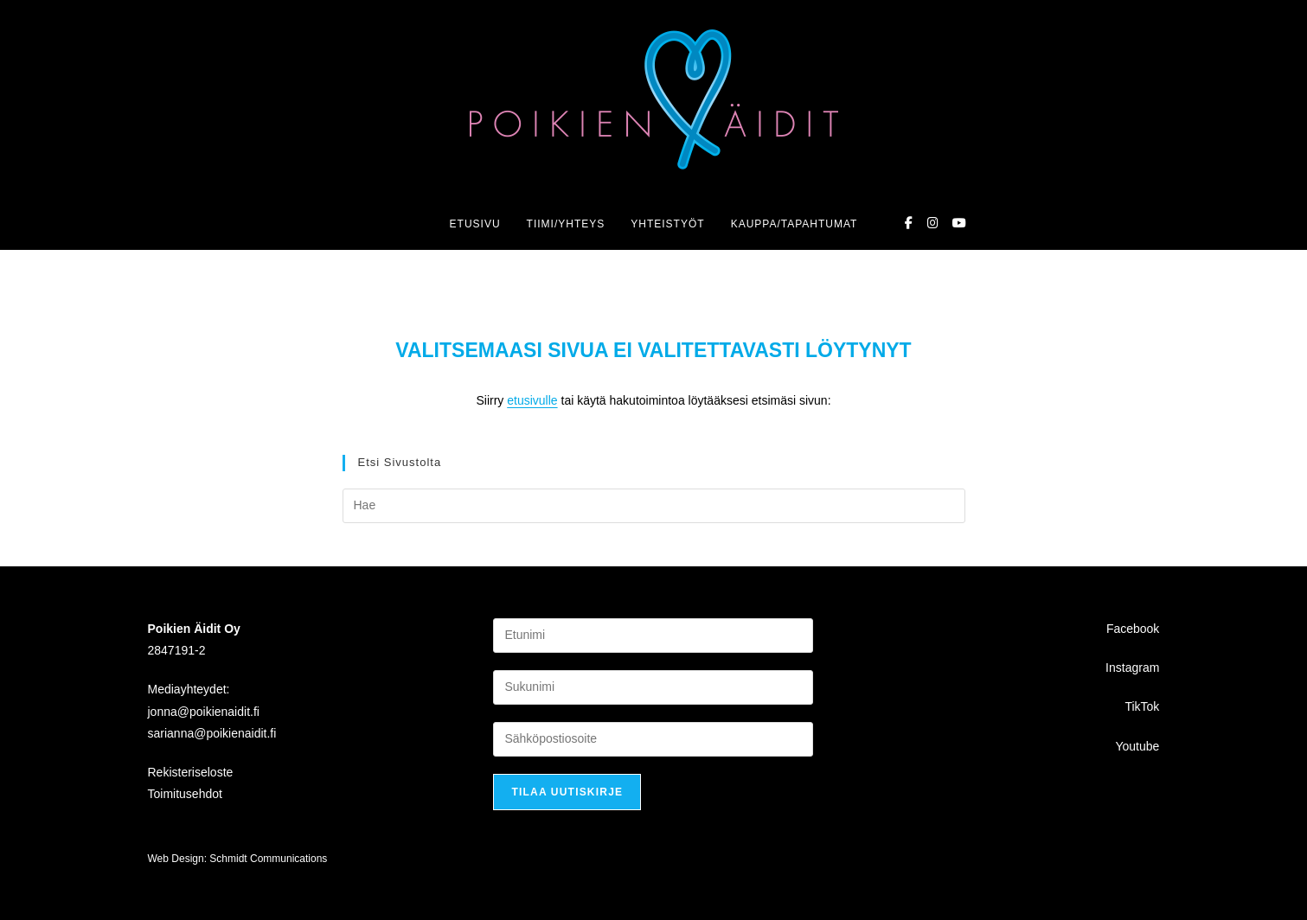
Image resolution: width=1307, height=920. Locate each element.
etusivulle (532, 400)
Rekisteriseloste (191, 772)
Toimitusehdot (185, 794)
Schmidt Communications (268, 859)
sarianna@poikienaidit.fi (212, 732)
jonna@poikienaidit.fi (203, 711)
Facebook (1132, 629)
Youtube (1137, 745)
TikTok (1141, 706)
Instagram (1132, 667)
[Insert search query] (654, 506)
